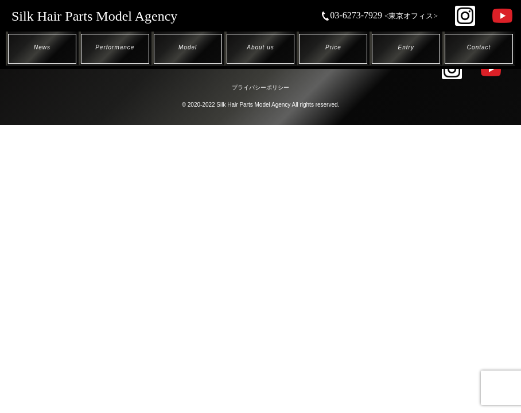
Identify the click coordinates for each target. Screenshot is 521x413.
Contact (479, 47)
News (42, 47)
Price (333, 47)
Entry (406, 47)
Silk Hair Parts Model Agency (94, 16)
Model (187, 47)
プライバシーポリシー (260, 87)
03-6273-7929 (379, 15)
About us (260, 47)
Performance (114, 47)
